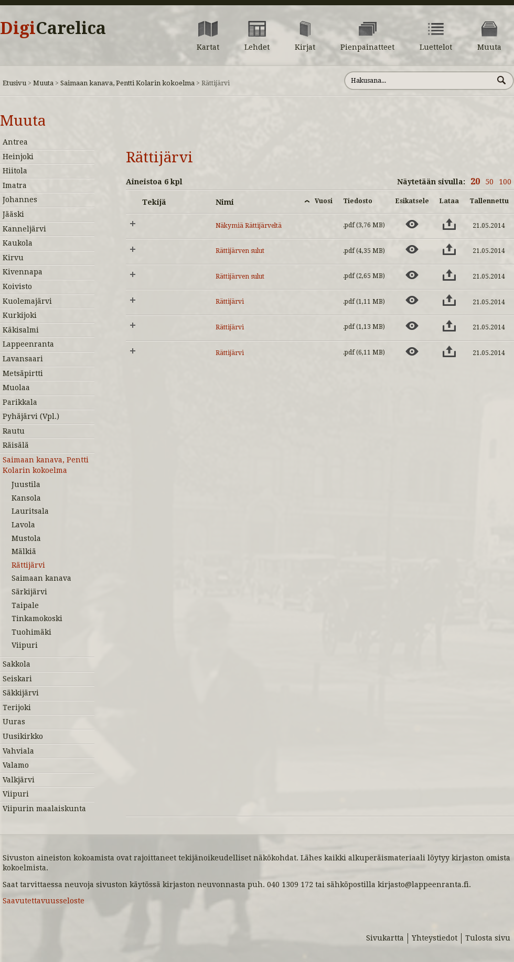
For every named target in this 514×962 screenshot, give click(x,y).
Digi (53, 28)
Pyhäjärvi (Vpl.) (31, 416)
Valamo (16, 765)
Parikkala (20, 402)
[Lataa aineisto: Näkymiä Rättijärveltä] (449, 224)
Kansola (26, 498)
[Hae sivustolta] (419, 81)
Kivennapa (22, 272)
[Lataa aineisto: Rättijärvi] (449, 300)
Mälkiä (24, 551)
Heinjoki (18, 156)
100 (505, 182)
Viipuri (25, 645)
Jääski (13, 214)
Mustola (26, 538)
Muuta (43, 83)
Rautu (14, 431)
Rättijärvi (28, 565)
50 (489, 182)
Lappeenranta (28, 344)
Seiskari (17, 678)
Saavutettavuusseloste (43, 901)
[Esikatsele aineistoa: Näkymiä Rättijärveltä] (412, 224)
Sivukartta (385, 938)
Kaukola (18, 243)
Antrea (15, 142)
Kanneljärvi (24, 229)
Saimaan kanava (41, 578)
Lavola (23, 525)
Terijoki (17, 707)
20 (475, 181)
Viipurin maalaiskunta (44, 808)
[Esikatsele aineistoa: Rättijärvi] (412, 300)
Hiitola (15, 171)
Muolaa (16, 387)
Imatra (15, 185)
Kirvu (13, 257)
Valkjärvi (19, 780)
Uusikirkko (23, 736)
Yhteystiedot (434, 938)
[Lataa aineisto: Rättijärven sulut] (449, 249)
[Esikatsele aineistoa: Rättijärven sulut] (412, 249)
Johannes (20, 199)
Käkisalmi (21, 330)
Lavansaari (23, 359)
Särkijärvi (29, 592)
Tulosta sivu (487, 938)
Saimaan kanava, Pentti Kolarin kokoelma (127, 83)
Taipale (25, 605)
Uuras (14, 721)
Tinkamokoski (37, 618)
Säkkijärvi (21, 693)
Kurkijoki (20, 315)
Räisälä (16, 445)
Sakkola (16, 664)
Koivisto (17, 286)
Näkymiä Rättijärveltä (249, 225)
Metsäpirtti (23, 373)
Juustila (26, 484)
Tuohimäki (31, 632)
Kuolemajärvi (27, 301)
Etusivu (14, 83)
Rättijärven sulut (240, 251)
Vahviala (18, 751)
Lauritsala (30, 511)
